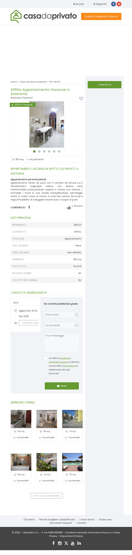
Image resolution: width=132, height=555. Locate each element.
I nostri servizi (87, 519)
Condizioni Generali (76, 532)
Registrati (99, 4)
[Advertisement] (66, 50)
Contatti (81, 523)
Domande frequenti (61, 523)
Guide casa (105, 519)
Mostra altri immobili (46, 495)
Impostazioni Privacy (71, 536)
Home (14, 81)
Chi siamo (29, 519)
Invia (62, 386)
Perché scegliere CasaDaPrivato (57, 519)
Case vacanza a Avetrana (33, 81)
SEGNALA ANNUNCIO (32, 323)
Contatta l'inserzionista (105, 85)
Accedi (78, 4)
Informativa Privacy (99, 532)
